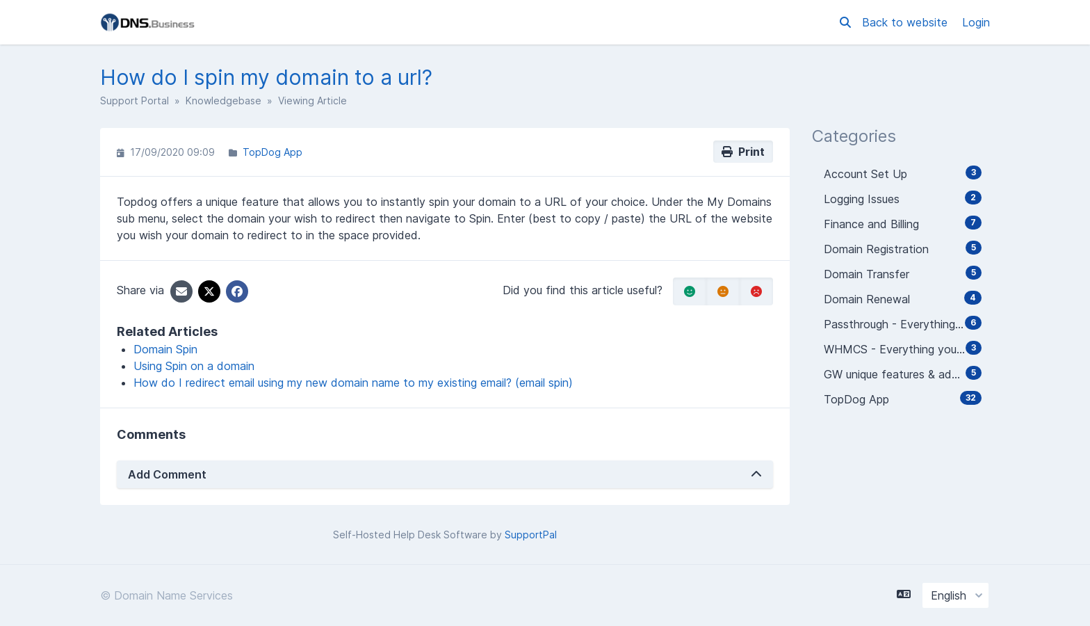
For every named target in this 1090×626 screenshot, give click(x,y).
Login (976, 22)
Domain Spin (165, 349)
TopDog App (272, 152)
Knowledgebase (223, 100)
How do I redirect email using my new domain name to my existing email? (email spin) (353, 383)
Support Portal (134, 100)
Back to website (906, 22)
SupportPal (531, 534)
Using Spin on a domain (193, 366)
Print (743, 152)
